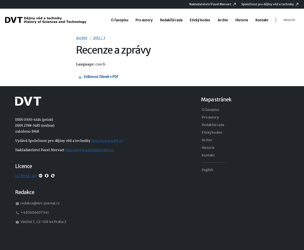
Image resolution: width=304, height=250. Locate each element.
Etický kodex (200, 20)
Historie (241, 20)
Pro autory (144, 20)
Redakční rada (171, 20)
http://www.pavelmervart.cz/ (89, 150)
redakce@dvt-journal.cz (37, 203)
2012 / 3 (99, 38)
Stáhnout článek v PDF (101, 77)
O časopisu (119, 20)
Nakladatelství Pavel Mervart (210, 4)
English (289, 20)
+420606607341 (32, 212)
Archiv (223, 20)
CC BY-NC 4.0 (26, 176)
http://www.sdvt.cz (107, 141)
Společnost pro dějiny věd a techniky (267, 4)
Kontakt (261, 20)
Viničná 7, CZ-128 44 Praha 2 (40, 222)
